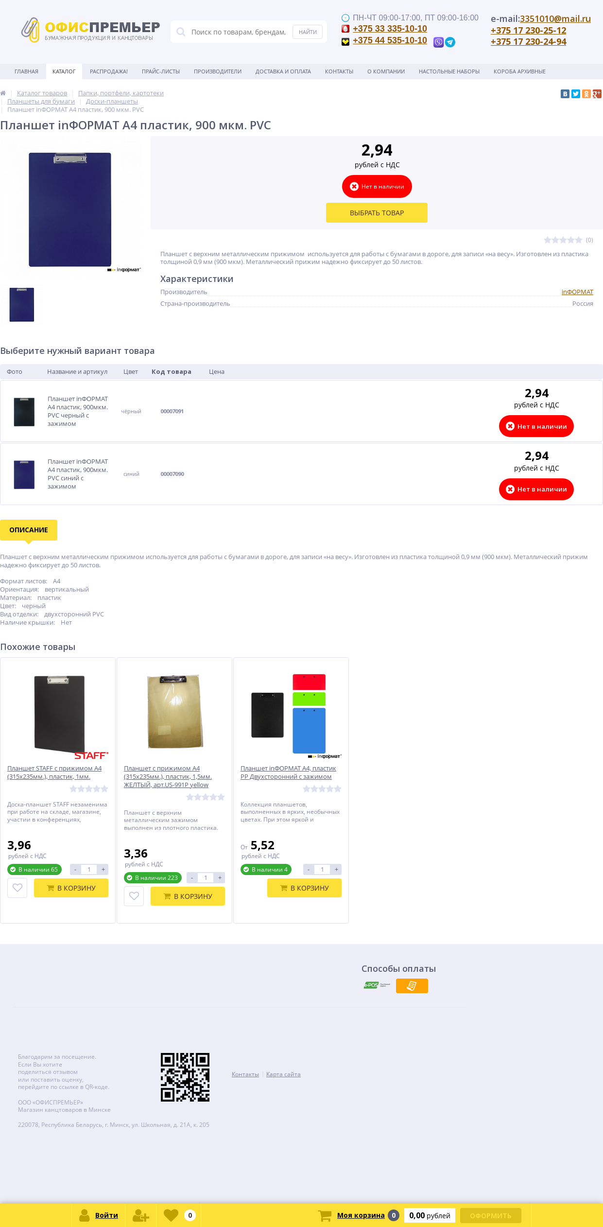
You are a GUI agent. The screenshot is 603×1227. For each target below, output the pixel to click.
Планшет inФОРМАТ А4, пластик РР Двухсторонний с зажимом (288, 772)
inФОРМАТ (577, 291)
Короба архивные (520, 71)
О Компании (386, 71)
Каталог (64, 71)
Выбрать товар (377, 212)
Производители (217, 71)
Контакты (339, 71)
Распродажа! (109, 71)
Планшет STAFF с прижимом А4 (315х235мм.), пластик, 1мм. (54, 772)
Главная (26, 71)
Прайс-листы (161, 71)
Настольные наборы (449, 71)
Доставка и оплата (283, 71)
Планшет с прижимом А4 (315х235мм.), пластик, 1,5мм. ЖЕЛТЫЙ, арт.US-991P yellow (168, 776)
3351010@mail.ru (555, 18)
